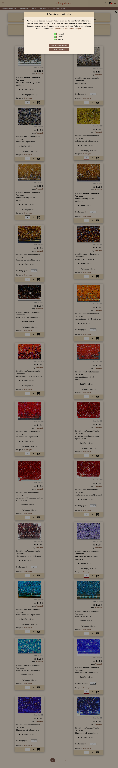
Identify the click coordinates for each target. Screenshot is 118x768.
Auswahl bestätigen (59, 49)
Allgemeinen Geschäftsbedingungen (67, 29)
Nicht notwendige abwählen (59, 45)
